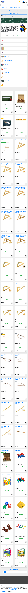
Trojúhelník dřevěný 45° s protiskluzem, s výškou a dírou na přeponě (6, 236)
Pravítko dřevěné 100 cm (5, 402)
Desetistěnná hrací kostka (19, 498)
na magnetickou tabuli (4, 104)
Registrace (3, 580)
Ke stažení (2, 7)
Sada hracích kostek (18, 450)
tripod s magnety (3, 367)
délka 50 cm (16, 439)
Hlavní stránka (4, 10)
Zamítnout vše (9, 591)
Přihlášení (3, 579)
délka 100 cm (3, 415)
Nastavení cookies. (14, 589)
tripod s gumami (3, 343)
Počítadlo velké (3, 139)
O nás (6, 7)
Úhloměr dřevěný (3, 259)
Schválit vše (4, 591)
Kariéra (15, 7)
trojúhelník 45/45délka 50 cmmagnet (17, 177)
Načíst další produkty (14, 569)
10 (19, 572)
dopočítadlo (16, 128)
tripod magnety (17, 391)
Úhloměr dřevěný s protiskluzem (20, 259)
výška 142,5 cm (3, 152)
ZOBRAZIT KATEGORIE (14, 13)
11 (21, 572)
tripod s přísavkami (17, 343)
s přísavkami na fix (3, 391)
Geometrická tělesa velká (5, 450)
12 (23, 572)
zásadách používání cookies (13, 588)
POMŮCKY (9, 10)
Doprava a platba (10, 7)
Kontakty (19, 7)
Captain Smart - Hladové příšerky (6, 474)
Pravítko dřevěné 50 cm (18, 426)
